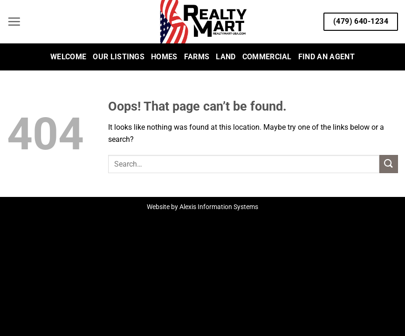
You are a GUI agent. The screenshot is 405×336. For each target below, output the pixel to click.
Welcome (68, 56)
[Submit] (388, 164)
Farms (197, 56)
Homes (164, 56)
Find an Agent (326, 56)
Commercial (267, 56)
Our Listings (118, 56)
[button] (14, 21)
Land (225, 56)
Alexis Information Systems (218, 207)
